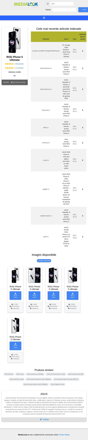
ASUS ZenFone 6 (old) (17, 379)
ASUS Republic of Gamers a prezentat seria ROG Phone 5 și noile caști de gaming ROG (66, 89)
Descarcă (15, 295)
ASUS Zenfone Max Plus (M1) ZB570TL (66, 379)
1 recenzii (19, 68)
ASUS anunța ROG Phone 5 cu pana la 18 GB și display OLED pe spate (66, 237)
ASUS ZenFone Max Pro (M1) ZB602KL (39, 379)
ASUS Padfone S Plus (57, 384)
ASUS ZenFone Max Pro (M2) (56, 374)
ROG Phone (20, 374)
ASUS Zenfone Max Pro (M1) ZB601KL (36, 384)
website (44, 419)
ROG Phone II (9, 374)
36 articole (19, 64)
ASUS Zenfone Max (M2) (75, 374)
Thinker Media (64, 435)
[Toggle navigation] (44, 17)
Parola (48, 10)
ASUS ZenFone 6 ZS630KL (35, 374)
